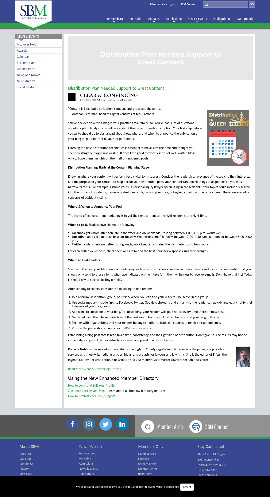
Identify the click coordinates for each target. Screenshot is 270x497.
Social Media (25, 87)
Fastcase (143, 459)
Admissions (86, 463)
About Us (25, 453)
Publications (86, 474)
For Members (87, 453)
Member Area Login (162, 4)
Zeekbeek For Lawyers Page (86, 391)
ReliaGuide (145, 474)
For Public (85, 458)
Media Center (26, 69)
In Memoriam (26, 63)
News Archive (26, 81)
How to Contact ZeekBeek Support (91, 396)
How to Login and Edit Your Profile (91, 385)
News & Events (88, 468)
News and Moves (28, 75)
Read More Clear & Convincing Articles (94, 369)
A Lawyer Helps (27, 44)
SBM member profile (137, 328)
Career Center (147, 464)
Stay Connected (210, 446)
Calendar (23, 57)
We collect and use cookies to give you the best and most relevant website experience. (135, 487)
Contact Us (27, 464)
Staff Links (26, 474)
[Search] (225, 4)
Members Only (150, 446)
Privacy (24, 469)
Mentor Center (147, 469)
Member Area (147, 453)
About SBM (29, 446)
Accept (187, 487)
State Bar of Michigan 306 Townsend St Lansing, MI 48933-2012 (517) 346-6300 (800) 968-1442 (212, 464)
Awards (22, 50)
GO (252, 4)
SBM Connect (189, 4)
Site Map (25, 459)
